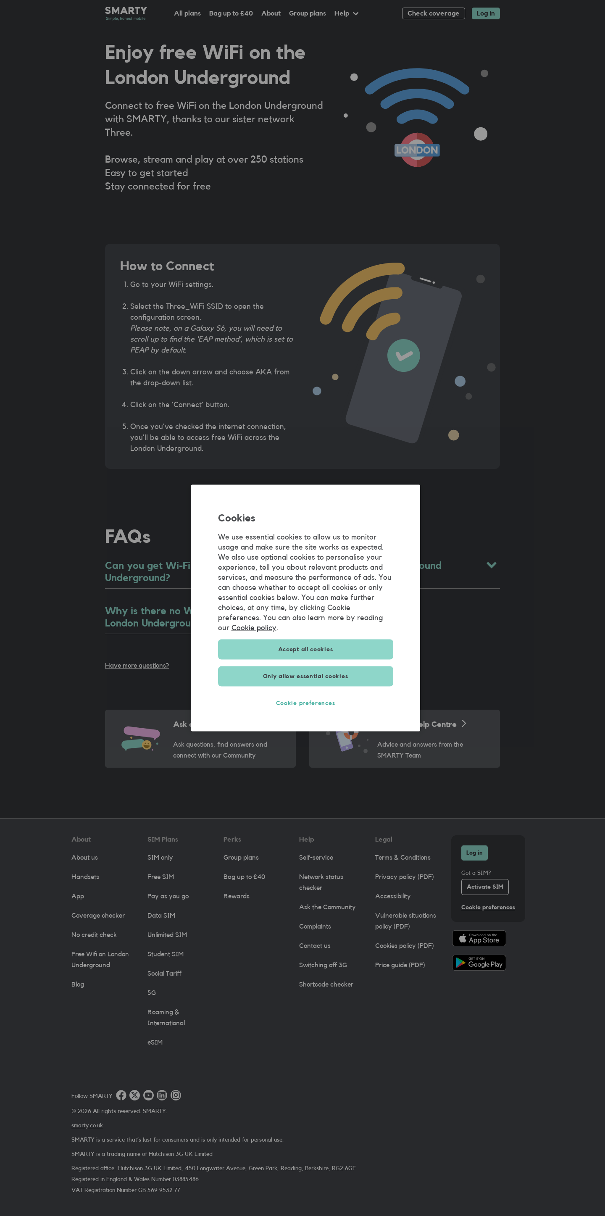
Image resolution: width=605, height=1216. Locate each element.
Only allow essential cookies (305, 676)
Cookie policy (253, 628)
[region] (305, 608)
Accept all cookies (305, 650)
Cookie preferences (305, 703)
